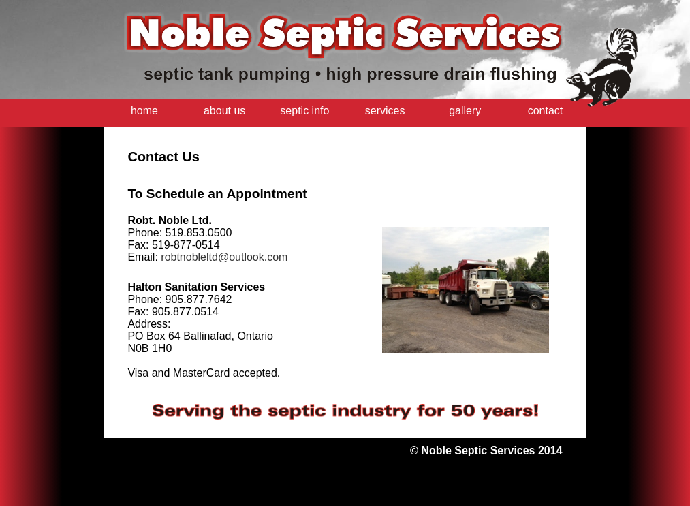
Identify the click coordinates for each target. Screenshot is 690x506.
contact (545, 110)
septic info (304, 110)
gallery (465, 110)
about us (224, 110)
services (385, 110)
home (144, 110)
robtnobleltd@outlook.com (224, 257)
